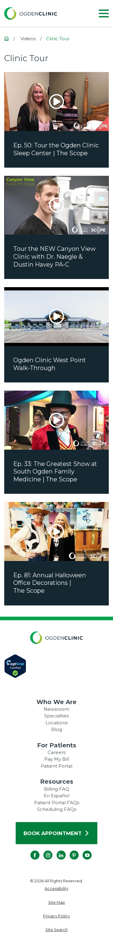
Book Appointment (56, 833)
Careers (56, 752)
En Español (56, 795)
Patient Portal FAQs (56, 802)
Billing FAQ (56, 789)
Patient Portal (56, 766)
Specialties (56, 716)
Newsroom (56, 709)
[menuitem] (56, 889)
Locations (56, 723)
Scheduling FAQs (56, 809)
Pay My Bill (56, 759)
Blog (56, 729)
